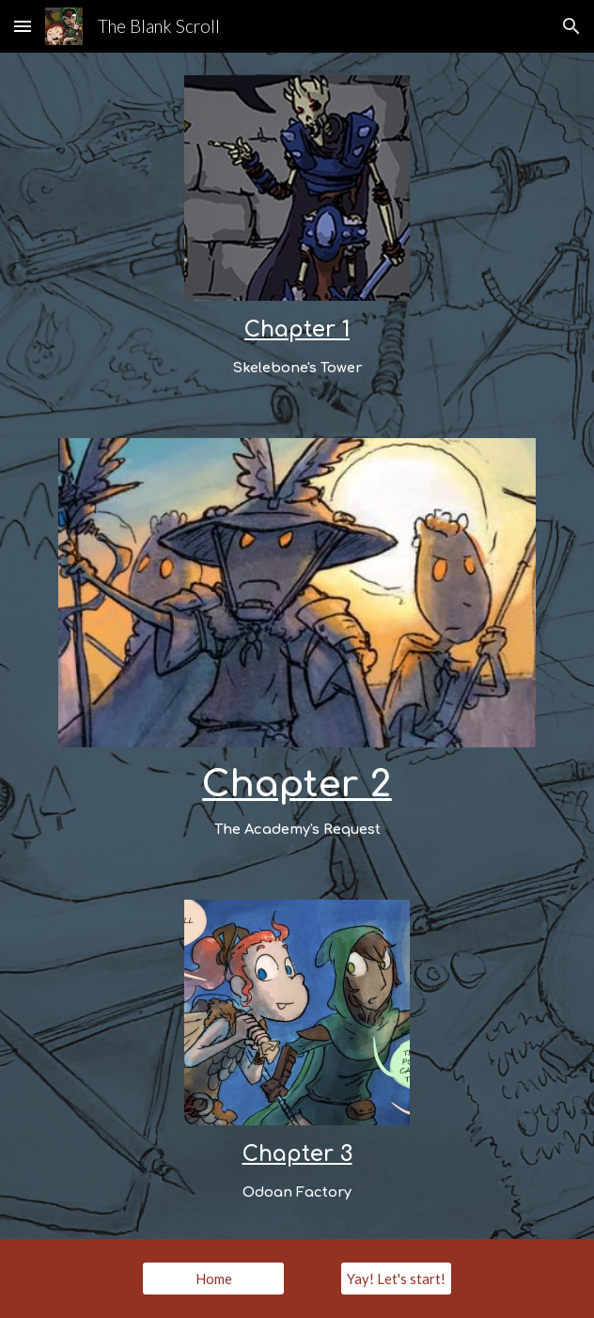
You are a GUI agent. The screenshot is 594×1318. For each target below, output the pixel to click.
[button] (22, 26)
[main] (297, 346)
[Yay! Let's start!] (396, 1278)
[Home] (213, 1278)
